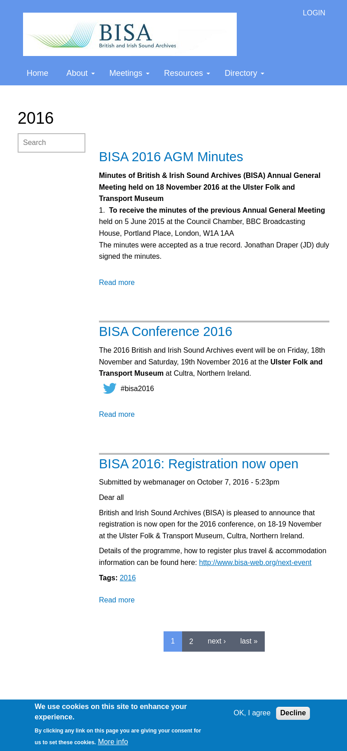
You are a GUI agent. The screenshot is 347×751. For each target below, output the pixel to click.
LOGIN (314, 13)
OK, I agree (252, 713)
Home (37, 73)
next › (217, 641)
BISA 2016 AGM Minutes (171, 156)
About (80, 73)
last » (249, 641)
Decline (293, 713)
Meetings (129, 73)
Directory (244, 73)
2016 (128, 578)
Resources (187, 73)
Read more (117, 282)
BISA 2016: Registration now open (199, 464)
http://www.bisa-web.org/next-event (255, 562)
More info (113, 742)
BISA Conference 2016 (165, 331)
